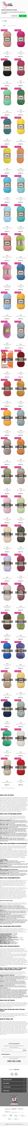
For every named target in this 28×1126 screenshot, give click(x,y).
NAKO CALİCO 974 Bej (7, 694)
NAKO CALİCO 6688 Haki (21, 636)
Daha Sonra (14, 15)
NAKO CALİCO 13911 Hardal (21, 403)
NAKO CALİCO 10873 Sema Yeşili (21, 228)
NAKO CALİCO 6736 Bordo (21, 578)
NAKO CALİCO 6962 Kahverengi (7, 636)
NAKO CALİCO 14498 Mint (7, 112)
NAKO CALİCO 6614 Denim (20, 287)
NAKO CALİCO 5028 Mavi (7, 316)
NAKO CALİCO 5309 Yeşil (21, 258)
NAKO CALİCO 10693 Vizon (21, 490)
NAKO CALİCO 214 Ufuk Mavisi (7, 228)
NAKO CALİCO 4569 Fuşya (21, 54)
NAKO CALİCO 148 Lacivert (7, 724)
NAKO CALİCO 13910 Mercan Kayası (21, 170)
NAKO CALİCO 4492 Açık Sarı (21, 694)
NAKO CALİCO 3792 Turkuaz (7, 199)
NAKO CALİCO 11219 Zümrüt (7, 753)
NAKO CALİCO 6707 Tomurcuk (21, 520)
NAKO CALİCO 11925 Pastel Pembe (7, 607)
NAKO (7, 51)
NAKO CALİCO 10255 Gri (20, 345)
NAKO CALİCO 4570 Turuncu (7, 374)
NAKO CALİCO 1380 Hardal (7, 432)
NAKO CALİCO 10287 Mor (21, 665)
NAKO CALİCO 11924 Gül (20, 607)
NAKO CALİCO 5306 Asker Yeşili (21, 549)
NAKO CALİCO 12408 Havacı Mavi (21, 432)
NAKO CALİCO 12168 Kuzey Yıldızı (7, 141)
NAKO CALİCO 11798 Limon (7, 170)
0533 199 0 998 (14, 1061)
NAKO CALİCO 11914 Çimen (21, 112)
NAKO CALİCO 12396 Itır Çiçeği (7, 403)
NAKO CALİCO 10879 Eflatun (7, 345)
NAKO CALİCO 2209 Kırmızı (21, 782)
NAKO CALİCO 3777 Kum (7, 782)
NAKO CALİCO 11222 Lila (7, 578)
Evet (23, 15)
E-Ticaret (10, 1124)
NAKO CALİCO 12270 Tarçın (21, 461)
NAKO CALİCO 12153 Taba (21, 374)
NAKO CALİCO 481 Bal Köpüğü (7, 549)
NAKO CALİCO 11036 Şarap (21, 83)
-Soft (6, 1124)
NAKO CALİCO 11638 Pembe (7, 520)
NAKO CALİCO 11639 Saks (7, 665)
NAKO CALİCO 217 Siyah (7, 83)
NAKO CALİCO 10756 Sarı (21, 141)
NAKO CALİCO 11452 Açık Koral (7, 257)
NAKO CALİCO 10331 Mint (21, 724)
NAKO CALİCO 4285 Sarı (21, 316)
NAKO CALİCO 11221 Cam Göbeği (21, 199)
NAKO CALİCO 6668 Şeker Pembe (7, 287)
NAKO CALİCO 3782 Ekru (21, 753)
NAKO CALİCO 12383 (7, 461)
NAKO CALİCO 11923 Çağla (7, 490)
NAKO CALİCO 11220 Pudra (7, 54)
